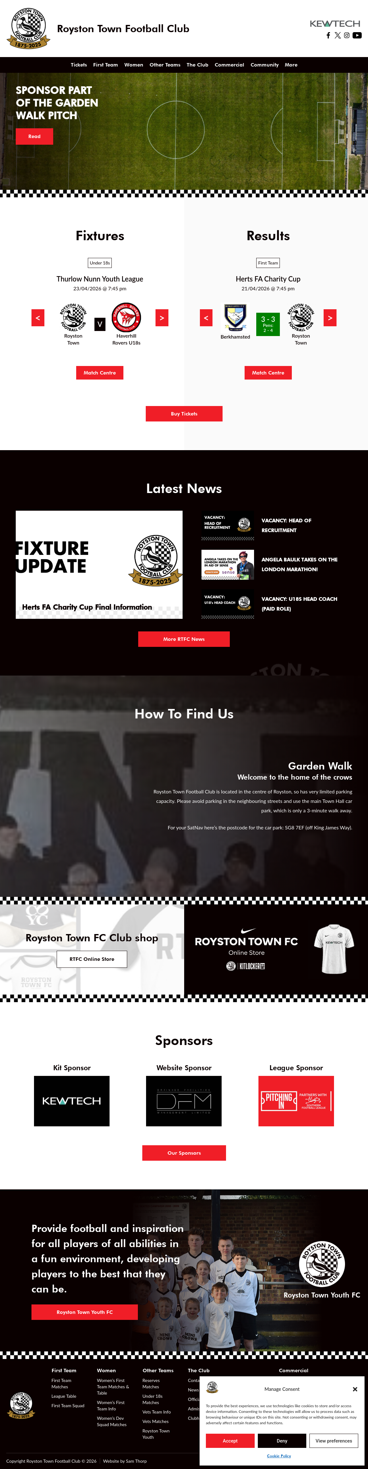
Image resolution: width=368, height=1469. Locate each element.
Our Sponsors (184, 1153)
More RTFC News (184, 639)
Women (133, 65)
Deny (282, 1441)
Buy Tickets (184, 414)
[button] (355, 1389)
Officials (196, 1399)
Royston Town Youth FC (85, 1312)
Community (265, 65)
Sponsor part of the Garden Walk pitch (57, 103)
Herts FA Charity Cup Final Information (87, 607)
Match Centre (100, 373)
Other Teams (165, 65)
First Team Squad (68, 1405)
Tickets (79, 65)
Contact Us (198, 1380)
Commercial (229, 65)
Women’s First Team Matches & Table (113, 1387)
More (291, 65)
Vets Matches (156, 1421)
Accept (230, 1441)
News (193, 1389)
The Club (197, 65)
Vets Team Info (157, 1411)
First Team (105, 65)
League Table (64, 1396)
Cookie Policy (279, 1456)
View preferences (334, 1441)
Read (34, 136)
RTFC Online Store (92, 959)
